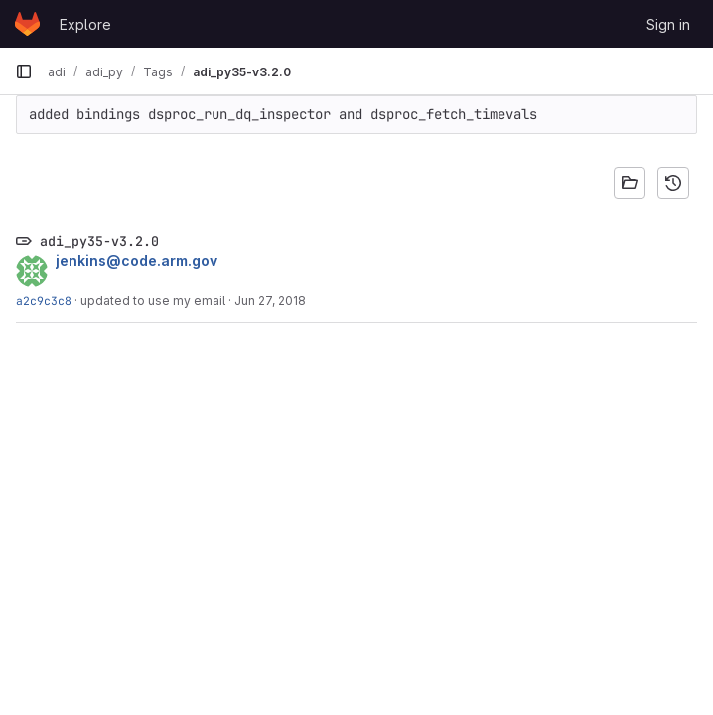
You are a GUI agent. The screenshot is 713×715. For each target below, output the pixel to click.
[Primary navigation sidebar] (24, 71)
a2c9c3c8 (43, 300)
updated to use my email (152, 300)
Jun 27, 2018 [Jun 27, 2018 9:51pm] (270, 300)
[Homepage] (27, 24)
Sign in (668, 24)
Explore (85, 24)
